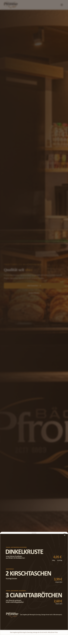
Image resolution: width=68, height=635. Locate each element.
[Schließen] (65, 535)
